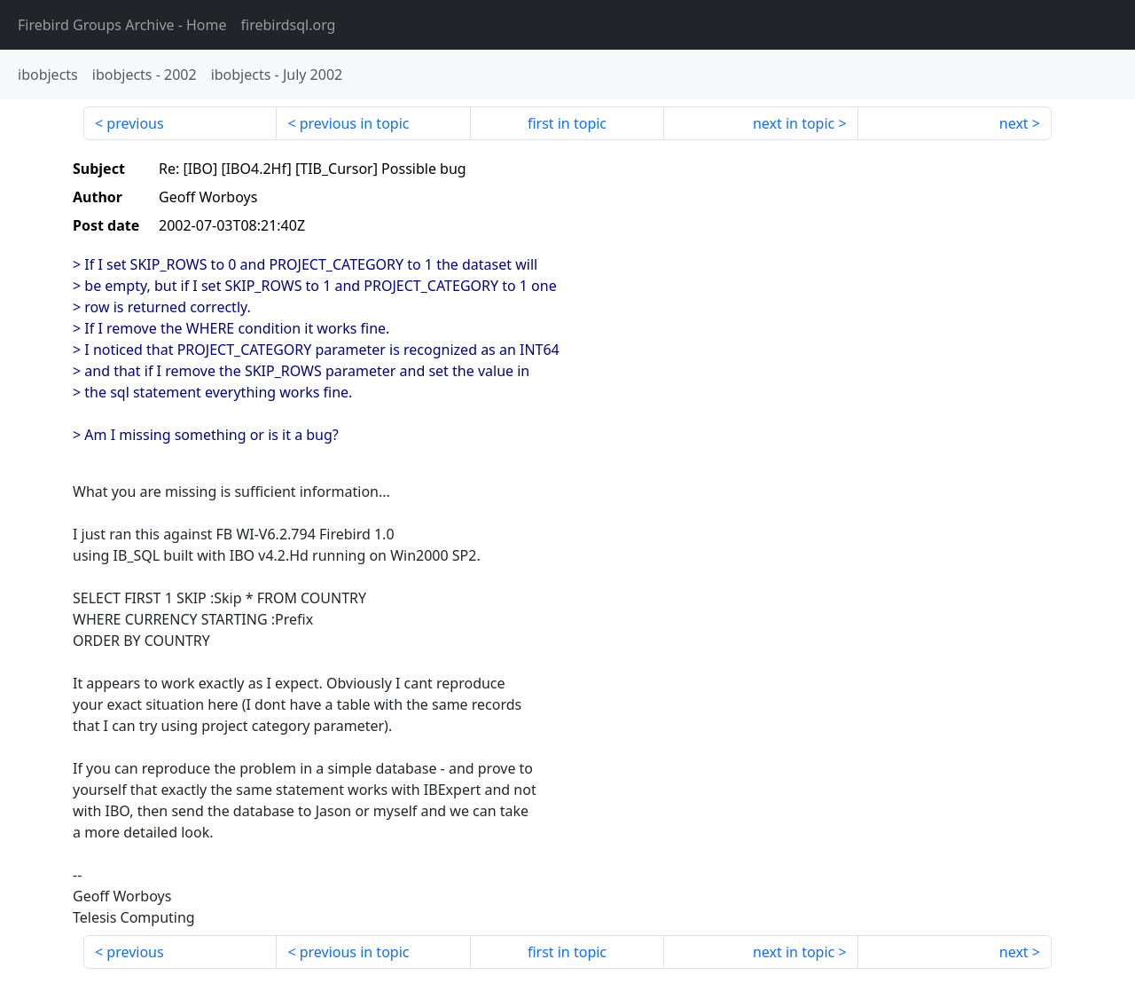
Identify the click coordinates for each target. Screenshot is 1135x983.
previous (134, 123)
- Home (122, 25)
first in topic (567, 123)
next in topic (793, 123)
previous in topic (355, 123)
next (1014, 123)
